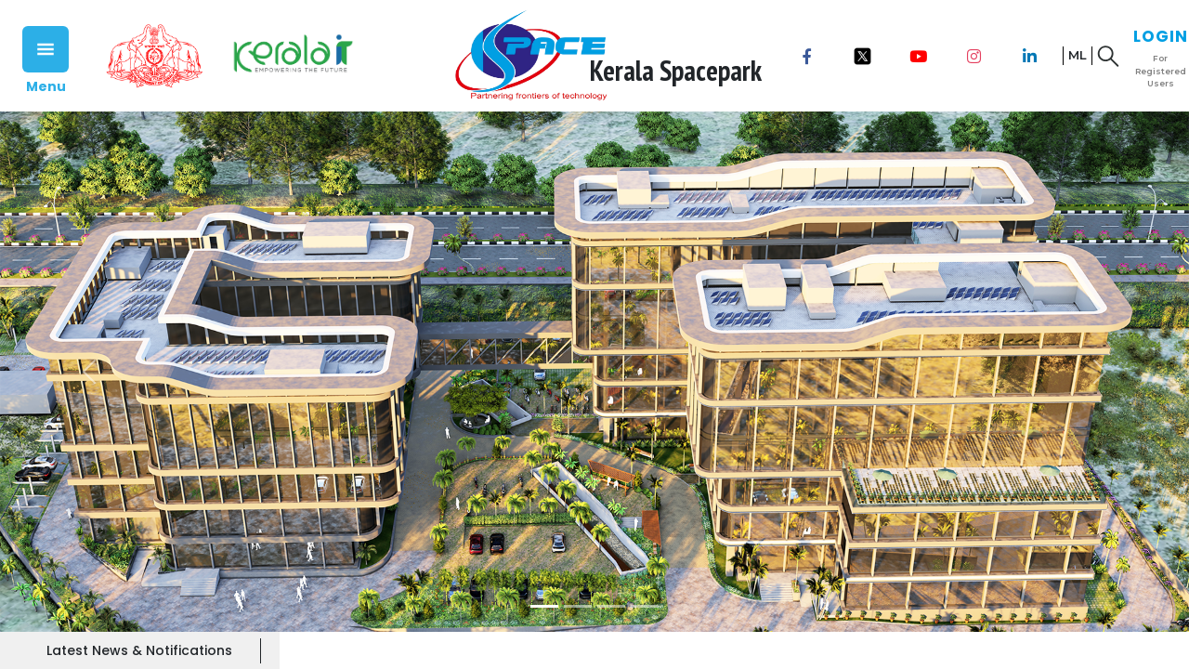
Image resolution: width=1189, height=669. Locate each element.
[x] (863, 56)
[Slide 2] (578, 606)
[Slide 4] (645, 606)
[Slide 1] (544, 606)
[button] (89, 372)
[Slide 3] (611, 606)
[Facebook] (807, 56)
